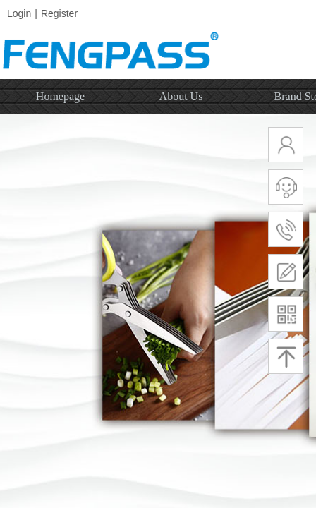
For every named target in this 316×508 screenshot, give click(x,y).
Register (59, 13)
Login (19, 13)
